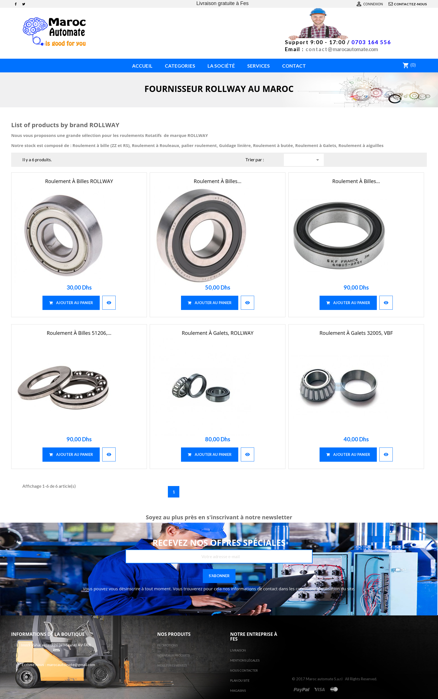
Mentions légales (245, 660)
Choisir (317, 160)
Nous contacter (244, 670)
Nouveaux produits (173, 655)
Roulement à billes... (218, 181)
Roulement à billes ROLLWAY (79, 181)
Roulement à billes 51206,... (79, 333)
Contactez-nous (410, 4)
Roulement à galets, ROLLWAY (218, 333)
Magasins (238, 690)
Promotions (167, 645)
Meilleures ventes (172, 665)
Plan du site (239, 680)
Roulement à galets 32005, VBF (356, 333)
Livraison (238, 650)
